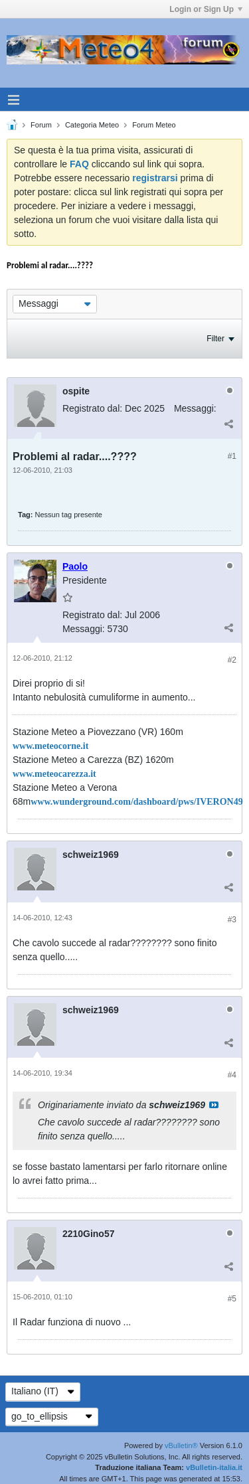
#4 (232, 1075)
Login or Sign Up (205, 9)
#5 (232, 1298)
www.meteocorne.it (50, 746)
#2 (232, 660)
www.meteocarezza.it (54, 774)
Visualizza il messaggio (213, 1105)
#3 (232, 919)
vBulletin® (181, 1445)
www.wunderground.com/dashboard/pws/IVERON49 (136, 802)
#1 (232, 456)
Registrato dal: (92, 408)
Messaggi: (195, 408)
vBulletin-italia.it (214, 1467)
